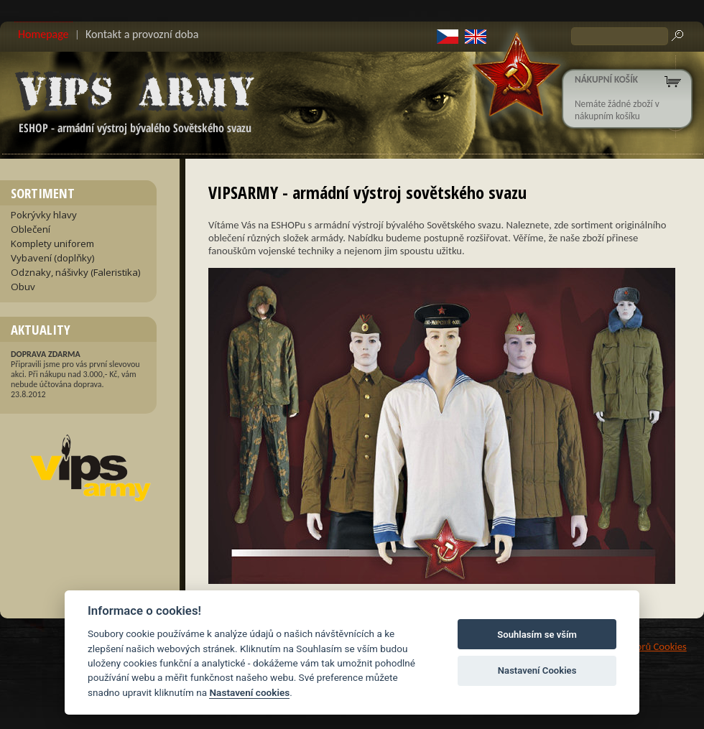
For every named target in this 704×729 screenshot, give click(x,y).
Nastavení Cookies (537, 670)
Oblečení (30, 229)
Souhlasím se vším (537, 634)
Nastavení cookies (249, 692)
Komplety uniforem (52, 243)
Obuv (23, 286)
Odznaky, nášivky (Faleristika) (76, 272)
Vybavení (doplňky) (53, 257)
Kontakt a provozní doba (141, 34)
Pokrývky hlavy (44, 214)
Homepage (43, 34)
